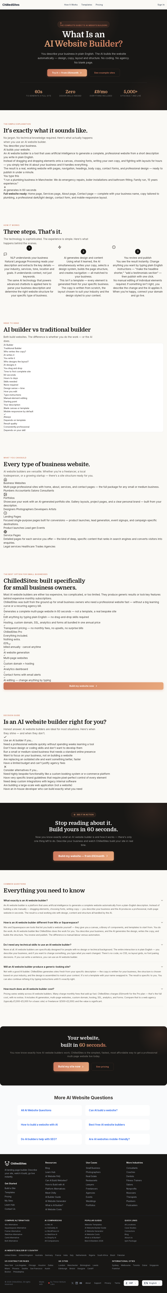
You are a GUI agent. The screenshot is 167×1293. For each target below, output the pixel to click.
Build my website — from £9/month (83, 856)
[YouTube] (81, 1283)
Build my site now (71, 1066)
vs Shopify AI (50, 1237)
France (58, 1255)
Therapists (131, 1197)
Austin (47, 1268)
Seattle (25, 1268)
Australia (39, 1255)
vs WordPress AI (52, 1231)
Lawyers (90, 1184)
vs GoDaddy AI (51, 1228)
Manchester (72, 1265)
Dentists (130, 1176)
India (65, 1255)
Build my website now (83, 686)
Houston (42, 1265)
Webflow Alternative (13, 1234)
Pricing (99, 4)
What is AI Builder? (54, 1205)
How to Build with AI (54, 1184)
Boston (8, 1272)
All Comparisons (52, 1241)
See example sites (104, 72)
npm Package (131, 1241)
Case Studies (130, 1228)
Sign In (161, 4)
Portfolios (90, 1205)
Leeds (95, 1265)
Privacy (108, 1283)
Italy (72, 1255)
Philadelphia (18, 1272)
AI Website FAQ (52, 1176)
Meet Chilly (50, 1193)
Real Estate (91, 1176)
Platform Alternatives (55, 1188)
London (61, 1265)
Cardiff (90, 1268)
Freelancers (92, 1188)
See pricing (102, 1066)
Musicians (131, 1193)
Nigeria (92, 1255)
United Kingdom (26, 1255)
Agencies (90, 1193)
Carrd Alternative (12, 1237)
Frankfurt (116, 1268)
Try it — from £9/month (67, 72)
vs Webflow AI (51, 1234)
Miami (7, 1268)
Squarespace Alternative (15, 1228)
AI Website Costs (53, 1209)
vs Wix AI (49, 1224)
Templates (86, 4)
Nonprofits (131, 1188)
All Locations (130, 1224)
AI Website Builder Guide (95, 1228)
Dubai (144, 1265)
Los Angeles (20, 1265)
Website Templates (93, 1224)
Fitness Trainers (134, 1180)
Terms (117, 1283)
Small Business (93, 1168)
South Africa (102, 1255)
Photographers (93, 1172)
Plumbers (130, 1201)
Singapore (154, 1265)
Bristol (72, 1268)
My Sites (9, 1200)
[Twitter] (72, 1283)
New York (9, 1265)
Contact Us (10, 1209)
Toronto (136, 1265)
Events (89, 1197)
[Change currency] (131, 1283)
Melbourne (126, 1265)
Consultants (132, 1168)
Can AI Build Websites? (56, 1180)
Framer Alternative (13, 1231)
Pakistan (121, 1255)
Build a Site (10, 1188)
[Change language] (152, 1283)
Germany (49, 1255)
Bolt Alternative (11, 1241)
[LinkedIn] (76, 1283)
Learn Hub (10, 1205)
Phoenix (15, 1268)
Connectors (130, 1231)
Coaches (130, 1172)
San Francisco (36, 1268)
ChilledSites (10, 5)
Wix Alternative (11, 1224)
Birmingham (85, 1265)
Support (97, 1283)
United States (11, 1255)
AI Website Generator (55, 1201)
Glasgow (81, 1268)
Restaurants (91, 1180)
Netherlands (81, 1255)
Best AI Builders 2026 (94, 1241)
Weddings (91, 1201)
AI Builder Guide (53, 1197)
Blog (47, 1168)
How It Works (71, 4)
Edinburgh (62, 1268)
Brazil (112, 1255)
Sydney (115, 1265)
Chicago (32, 1265)
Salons (129, 1184)
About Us (129, 1237)
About (88, 1283)
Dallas (50, 1265)
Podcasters (131, 1205)
